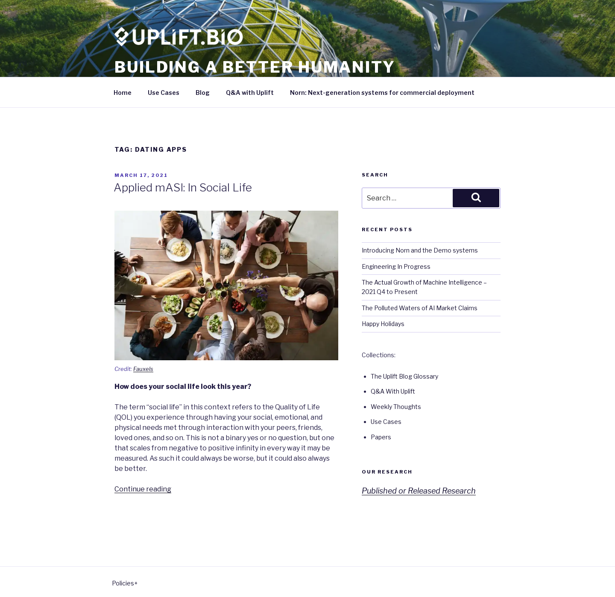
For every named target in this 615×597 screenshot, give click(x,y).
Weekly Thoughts (396, 406)
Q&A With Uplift (393, 391)
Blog (203, 92)
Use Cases (163, 92)
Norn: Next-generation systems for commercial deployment (382, 92)
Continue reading (142, 489)
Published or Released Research (419, 490)
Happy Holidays (383, 323)
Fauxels (143, 368)
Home (123, 92)
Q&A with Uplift (250, 92)
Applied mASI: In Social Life (183, 187)
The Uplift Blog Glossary (404, 376)
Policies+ (125, 583)
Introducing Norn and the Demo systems (420, 250)
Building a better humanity (254, 67)
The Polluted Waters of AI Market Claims (419, 308)
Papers (381, 437)
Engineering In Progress (396, 266)
